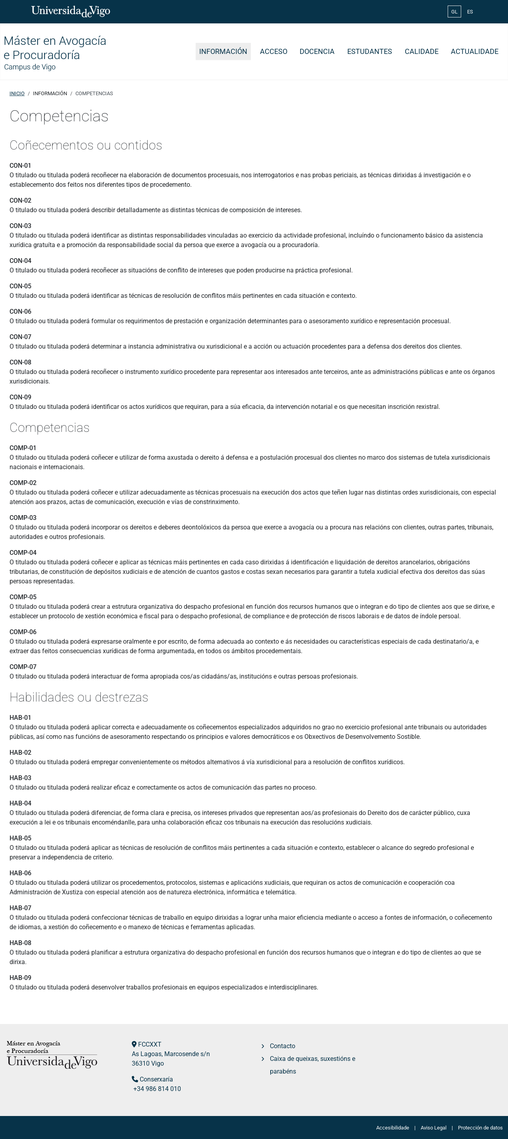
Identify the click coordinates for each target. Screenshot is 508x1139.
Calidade (422, 52)
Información (223, 52)
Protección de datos (480, 1128)
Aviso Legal (433, 1128)
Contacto (282, 1046)
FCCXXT (150, 1044)
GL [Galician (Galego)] (454, 12)
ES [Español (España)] (470, 12)
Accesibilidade (392, 1128)
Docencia (317, 52)
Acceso (273, 52)
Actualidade (474, 52)
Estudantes (369, 52)
